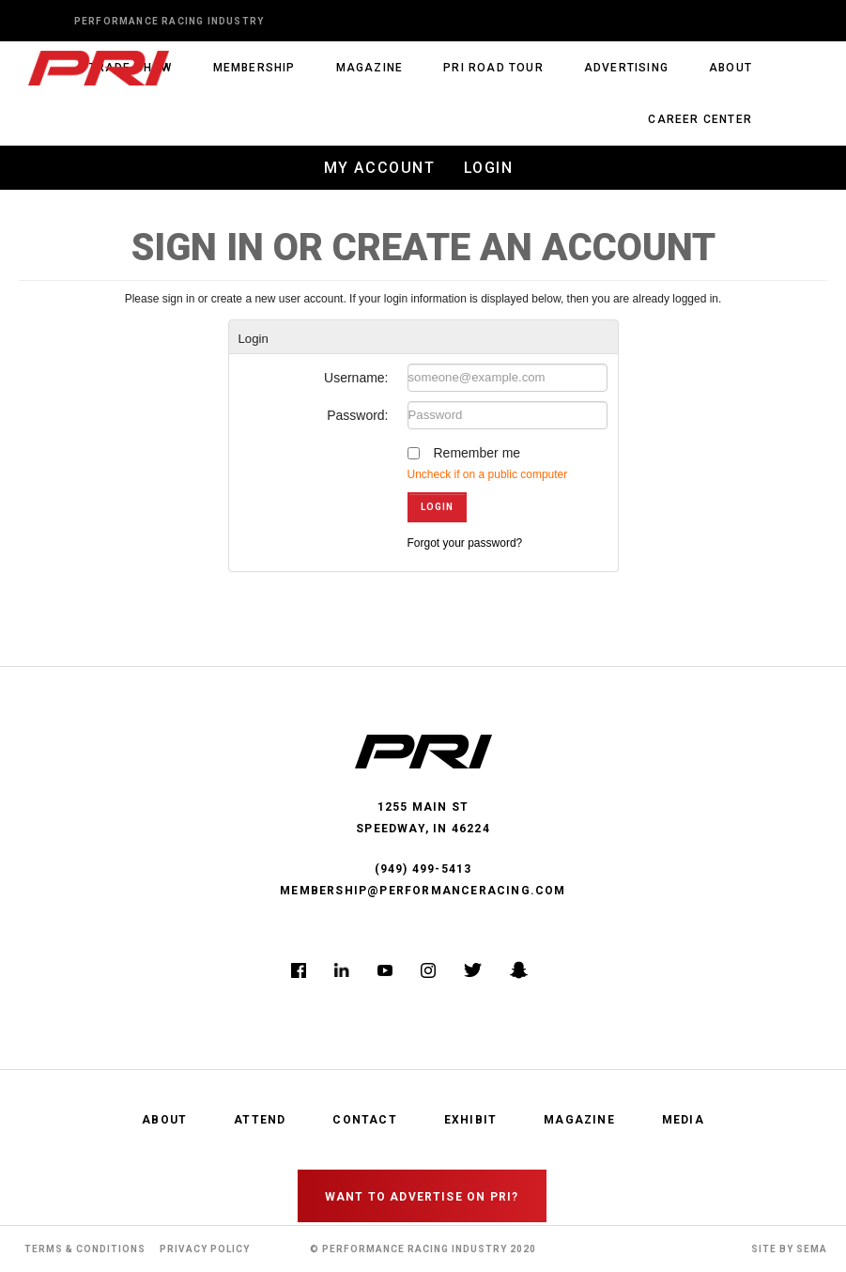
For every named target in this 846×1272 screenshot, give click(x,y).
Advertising (626, 67)
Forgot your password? (465, 543)
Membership (254, 67)
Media (683, 1119)
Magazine (370, 67)
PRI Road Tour (493, 67)
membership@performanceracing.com (422, 890)
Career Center (700, 119)
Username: (356, 377)
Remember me (477, 452)
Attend (259, 1119)
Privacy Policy (205, 1249)
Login (489, 168)
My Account (380, 168)
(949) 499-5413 (423, 869)
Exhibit (470, 1119)
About (730, 67)
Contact (364, 1119)
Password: (357, 415)
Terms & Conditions (85, 1249)
